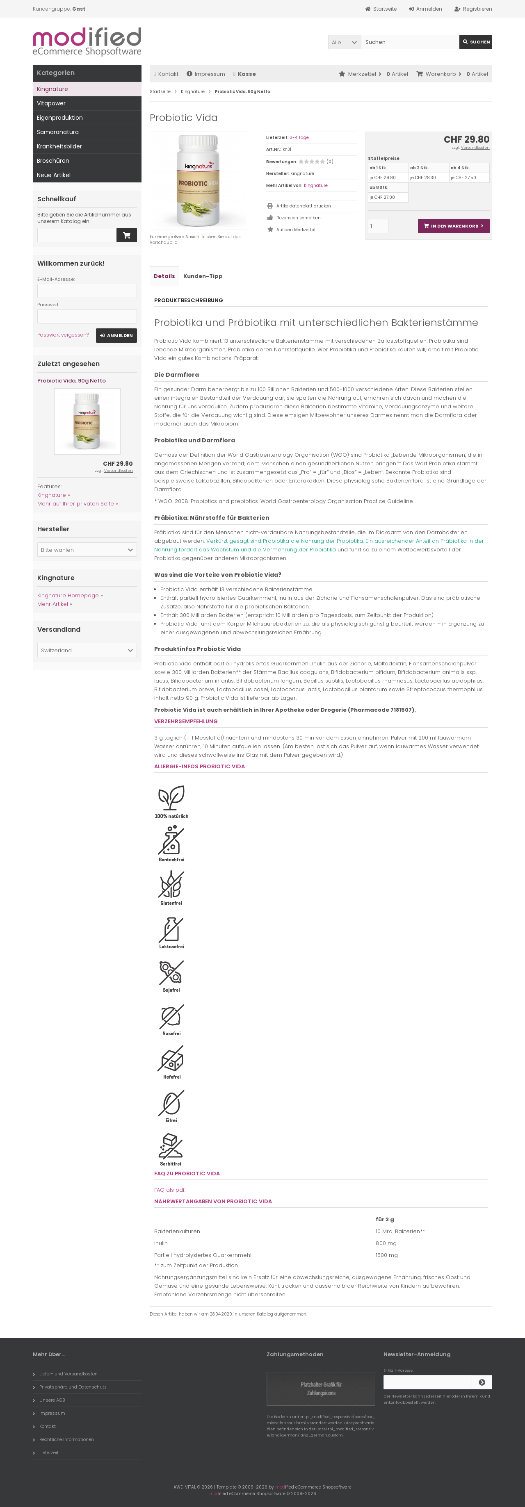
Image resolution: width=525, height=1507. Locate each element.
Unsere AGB (49, 1400)
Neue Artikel (54, 175)
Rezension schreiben (298, 218)
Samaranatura (58, 132)
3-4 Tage (299, 137)
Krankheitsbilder (59, 146)
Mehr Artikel (52, 604)
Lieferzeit (46, 1452)
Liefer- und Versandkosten (65, 1373)
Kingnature (316, 185)
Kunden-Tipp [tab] (203, 276)
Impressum (206, 74)
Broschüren (53, 161)
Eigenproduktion (60, 118)
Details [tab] (164, 276)
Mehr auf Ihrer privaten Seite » (77, 504)
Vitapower (51, 103)
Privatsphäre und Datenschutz (70, 1387)
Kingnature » (53, 495)
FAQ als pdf (169, 1190)
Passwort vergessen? (63, 334)
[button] (344, 42)
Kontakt (166, 74)
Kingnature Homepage (68, 595)
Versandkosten (475, 147)
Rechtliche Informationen (63, 1439)
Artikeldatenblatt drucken (303, 206)
